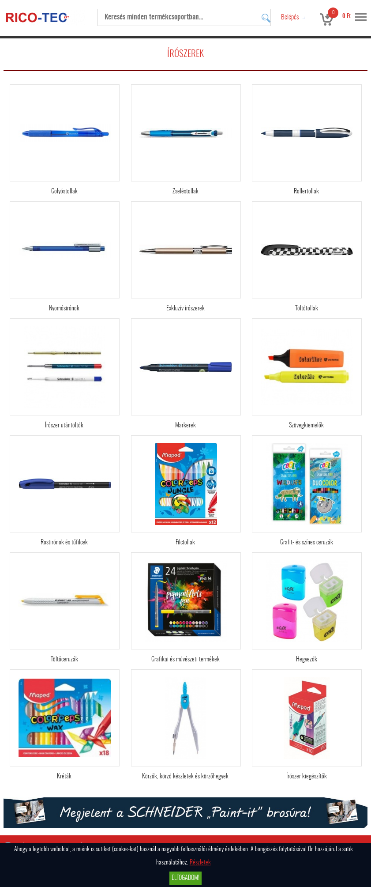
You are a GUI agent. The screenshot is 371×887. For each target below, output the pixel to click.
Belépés (290, 17)
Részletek (200, 863)
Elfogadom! (185, 878)
